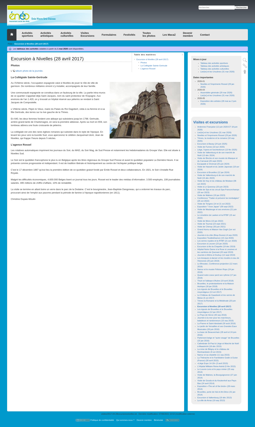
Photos (143, 63)
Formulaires (109, 34)
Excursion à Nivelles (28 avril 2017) (31, 44)
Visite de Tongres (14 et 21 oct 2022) (213, 204)
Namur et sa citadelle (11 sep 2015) (213, 355)
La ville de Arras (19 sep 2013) (211, 400)
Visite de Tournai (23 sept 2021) (211, 224)
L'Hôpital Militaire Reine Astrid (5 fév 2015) (216, 366)
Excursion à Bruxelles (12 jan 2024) (213, 172)
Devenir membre (144, 420)
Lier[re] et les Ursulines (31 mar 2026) (217, 72)
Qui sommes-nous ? (125, 420)
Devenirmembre (188, 34)
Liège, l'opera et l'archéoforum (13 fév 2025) (217, 150)
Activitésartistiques (46, 34)
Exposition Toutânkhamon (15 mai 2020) (215, 238)
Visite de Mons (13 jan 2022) (210, 221)
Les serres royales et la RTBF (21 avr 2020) (217, 241)
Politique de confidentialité (102, 420)
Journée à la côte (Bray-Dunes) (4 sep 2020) (217, 235)
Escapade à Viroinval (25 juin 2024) (213, 164)
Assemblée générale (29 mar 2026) (216, 93)
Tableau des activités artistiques (214, 66)
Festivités (129, 34)
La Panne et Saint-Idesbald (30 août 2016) (216, 323)
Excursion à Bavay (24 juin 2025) (212, 144)
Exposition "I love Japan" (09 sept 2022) (215, 207)
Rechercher (241, 7)
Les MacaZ (169, 34)
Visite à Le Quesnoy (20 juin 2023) (212, 187)
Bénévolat (158, 420)
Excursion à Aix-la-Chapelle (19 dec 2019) (216, 246)
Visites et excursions (210, 122)
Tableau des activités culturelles (214, 69)
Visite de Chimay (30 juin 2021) (211, 227)
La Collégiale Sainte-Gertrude (153, 66)
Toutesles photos (149, 34)
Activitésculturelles (67, 34)
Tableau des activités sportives (214, 63)
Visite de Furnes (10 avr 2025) (211, 147)
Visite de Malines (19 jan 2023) (211, 195)
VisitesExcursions (87, 34)
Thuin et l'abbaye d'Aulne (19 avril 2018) (215, 281)
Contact (205, 34)
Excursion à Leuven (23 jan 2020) (212, 244)
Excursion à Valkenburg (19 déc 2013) (214, 397)
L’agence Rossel (147, 69)
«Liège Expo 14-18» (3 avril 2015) (212, 363)
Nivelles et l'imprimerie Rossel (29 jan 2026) (217, 135)
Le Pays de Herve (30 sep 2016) (211, 315)
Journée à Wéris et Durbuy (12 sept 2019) (216, 255)
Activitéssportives (27, 34)
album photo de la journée (29, 71)
